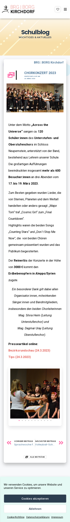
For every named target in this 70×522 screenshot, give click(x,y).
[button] (19, 420)
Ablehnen (35, 509)
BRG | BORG (22, 7)
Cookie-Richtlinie (15, 517)
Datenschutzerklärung (37, 517)
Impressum (57, 517)
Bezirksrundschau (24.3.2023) (29, 350)
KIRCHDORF (22, 11)
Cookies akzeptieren (35, 498)
